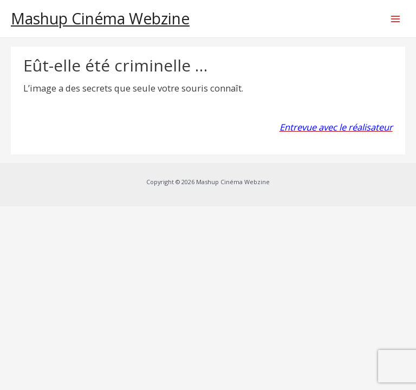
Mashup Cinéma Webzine (100, 18)
